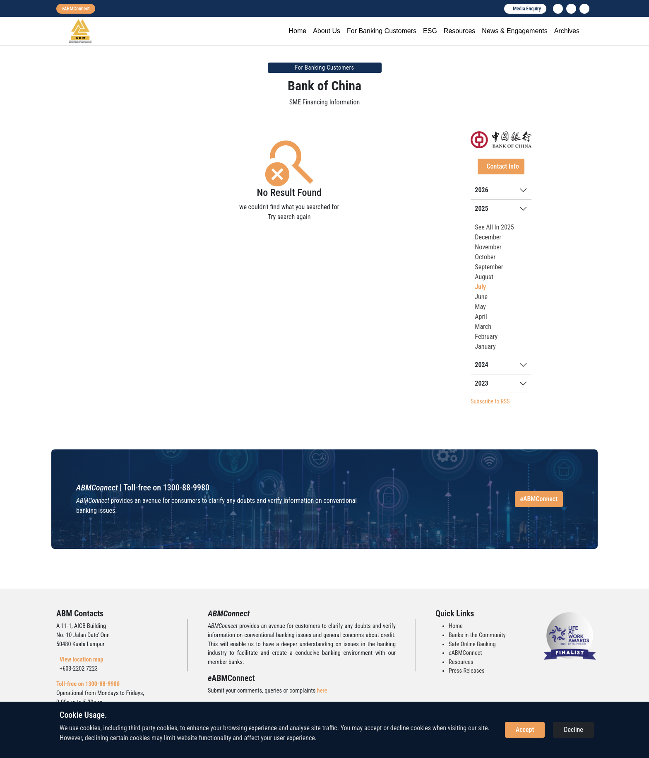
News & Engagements (514, 30)
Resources (459, 30)
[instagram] (571, 9)
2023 (481, 383)
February (486, 336)
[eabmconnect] (75, 9)
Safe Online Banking (472, 644)
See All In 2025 (494, 227)
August (484, 277)
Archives (566, 30)
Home (297, 30)
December (488, 237)
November (488, 247)
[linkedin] (558, 9)
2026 (481, 190)
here (322, 690)
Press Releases (467, 670)
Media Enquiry (527, 9)
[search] (584, 9)
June (481, 297)
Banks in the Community (477, 635)
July (480, 287)
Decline (573, 730)
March (483, 327)
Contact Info (502, 166)
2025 (481, 208)
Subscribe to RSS (490, 401)
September (489, 267)
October (485, 257)
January (485, 346)
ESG (430, 30)
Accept (525, 730)
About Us (326, 30)
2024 (481, 365)
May (480, 307)
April (481, 317)
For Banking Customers (381, 30)
